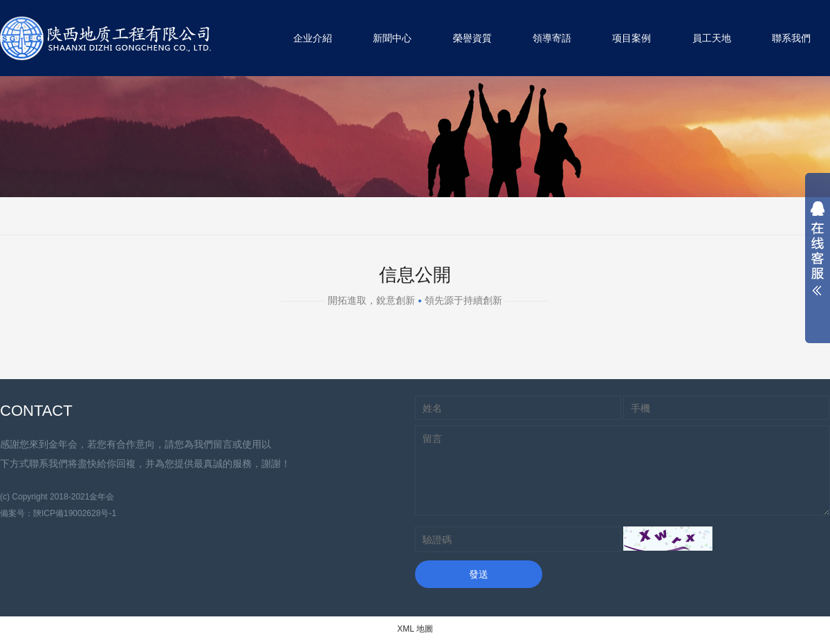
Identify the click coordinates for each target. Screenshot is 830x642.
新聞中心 (392, 38)
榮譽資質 (472, 38)
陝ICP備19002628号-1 (74, 513)
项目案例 (631, 38)
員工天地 (711, 38)
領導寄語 (552, 38)
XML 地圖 (415, 629)
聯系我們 (791, 38)
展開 (817, 251)
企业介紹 (312, 38)
